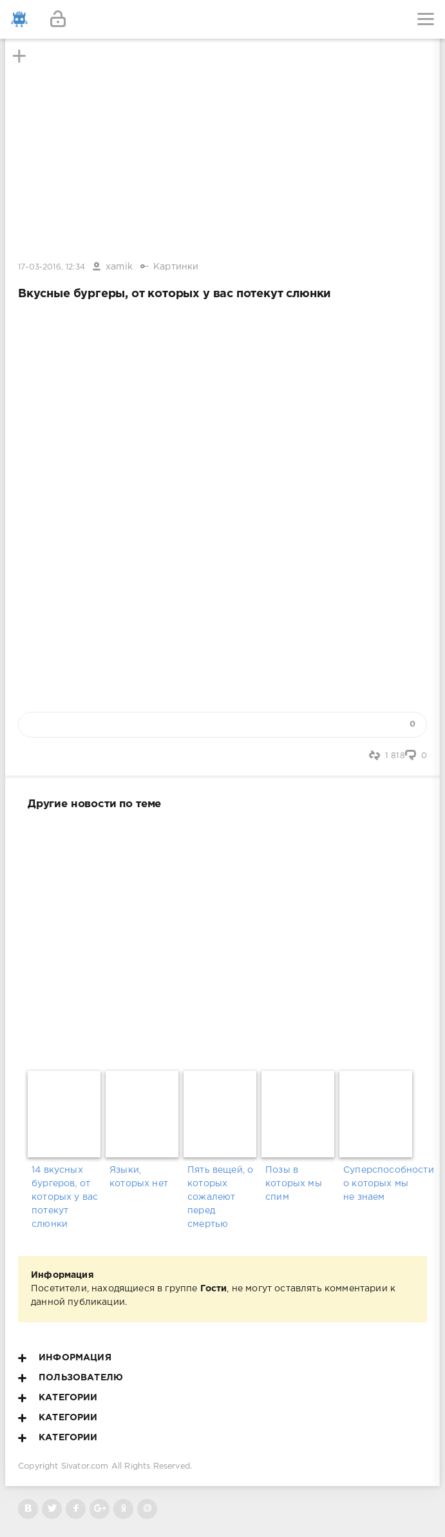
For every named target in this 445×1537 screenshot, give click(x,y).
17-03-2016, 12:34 (51, 267)
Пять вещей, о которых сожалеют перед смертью (220, 1197)
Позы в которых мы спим (293, 1183)
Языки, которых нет (138, 1177)
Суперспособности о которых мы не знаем (378, 1183)
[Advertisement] (222, 938)
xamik (119, 267)
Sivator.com (85, 1466)
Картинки (175, 267)
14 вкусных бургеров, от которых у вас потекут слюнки (65, 1197)
